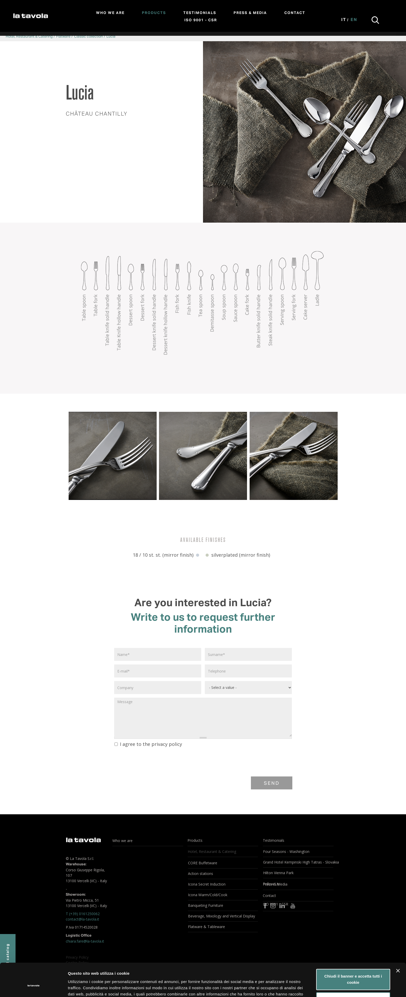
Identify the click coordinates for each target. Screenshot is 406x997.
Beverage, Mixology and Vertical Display (221, 916)
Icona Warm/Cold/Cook (207, 894)
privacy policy (166, 744)
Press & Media (250, 13)
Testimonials (199, 13)
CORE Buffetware (202, 862)
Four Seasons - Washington (286, 851)
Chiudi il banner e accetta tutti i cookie (353, 951)
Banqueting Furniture (205, 905)
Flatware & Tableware (206, 926)
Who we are (110, 13)
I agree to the (148, 744)
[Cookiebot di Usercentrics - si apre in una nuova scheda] (33, 987)
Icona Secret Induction (207, 884)
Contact (294, 13)
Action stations (200, 873)
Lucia (110, 36)
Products (154, 13)
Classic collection (88, 36)
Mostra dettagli (82, 987)
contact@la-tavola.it (82, 919)
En (354, 20)
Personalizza (353, 972)
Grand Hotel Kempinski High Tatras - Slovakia (298, 862)
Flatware (63, 36)
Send (272, 783)
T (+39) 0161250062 (83, 913)
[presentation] (153, 761)
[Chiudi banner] (398, 943)
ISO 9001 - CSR (200, 20)
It (343, 20)
